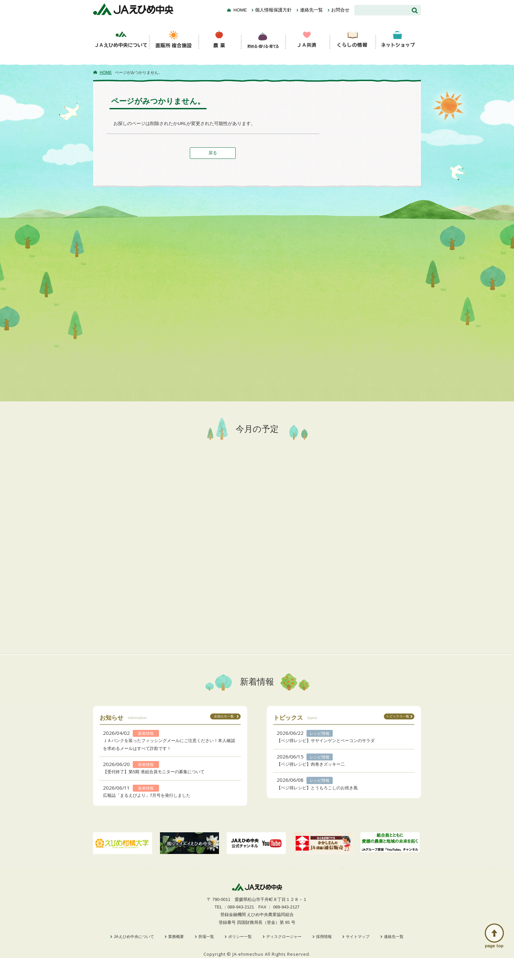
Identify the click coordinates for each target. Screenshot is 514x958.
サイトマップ (357, 936)
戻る (212, 152)
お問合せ (340, 10)
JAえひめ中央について (134, 936)
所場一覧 (206, 936)
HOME (240, 10)
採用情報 (324, 936)
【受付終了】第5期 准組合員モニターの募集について (154, 771)
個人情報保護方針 (273, 10)
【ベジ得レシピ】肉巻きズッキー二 (311, 764)
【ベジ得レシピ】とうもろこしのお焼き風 (317, 787)
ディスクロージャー (284, 936)
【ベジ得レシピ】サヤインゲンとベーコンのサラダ (326, 740)
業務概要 (176, 936)
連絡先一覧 (311, 10)
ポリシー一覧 (240, 936)
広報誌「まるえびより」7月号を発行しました (146, 795)
